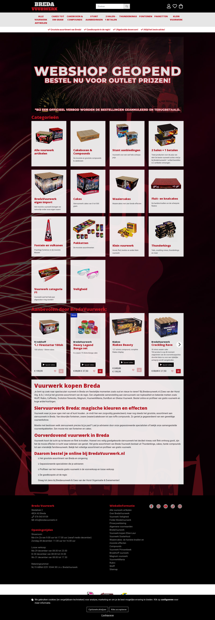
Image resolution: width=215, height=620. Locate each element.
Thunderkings (128, 16)
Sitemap (114, 569)
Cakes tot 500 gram (58, 18)
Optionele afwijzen (97, 609)
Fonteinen (145, 16)
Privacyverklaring (118, 523)
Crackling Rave (162, 345)
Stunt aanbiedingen (94, 18)
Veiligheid (80, 289)
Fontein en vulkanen (48, 245)
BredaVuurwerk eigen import (45, 200)
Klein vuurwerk (123, 245)
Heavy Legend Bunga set (83, 346)
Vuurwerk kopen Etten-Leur (123, 533)
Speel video (49, 365)
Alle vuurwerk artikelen (41, 19)
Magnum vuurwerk (119, 556)
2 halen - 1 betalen (111, 18)
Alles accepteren (119, 609)
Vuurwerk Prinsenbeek (120, 549)
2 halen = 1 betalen (165, 150)
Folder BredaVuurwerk (120, 520)
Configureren (107, 615)
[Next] (179, 345)
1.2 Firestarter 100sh (48, 345)
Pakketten (161, 16)
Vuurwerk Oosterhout (120, 536)
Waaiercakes (121, 199)
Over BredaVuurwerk (119, 513)
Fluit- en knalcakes (165, 198)
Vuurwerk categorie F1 (48, 290)
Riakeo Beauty (122, 345)
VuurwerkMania (117, 559)
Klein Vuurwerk (176, 18)
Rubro (112, 563)
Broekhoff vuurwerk (119, 553)
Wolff (112, 566)
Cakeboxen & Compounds (75, 18)
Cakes (77, 199)
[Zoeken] (110, 6)
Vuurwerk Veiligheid (119, 516)
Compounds (115, 546)
